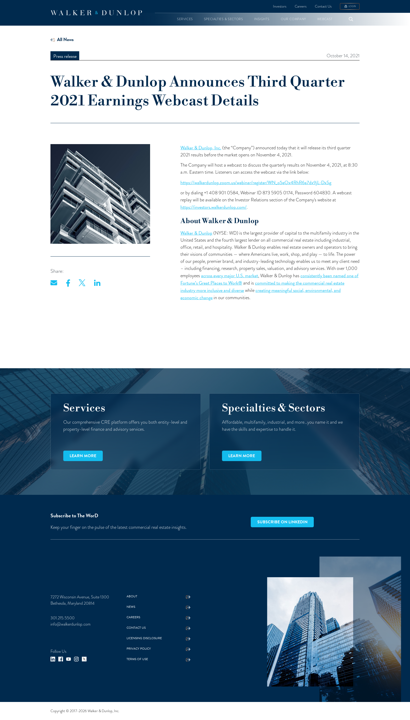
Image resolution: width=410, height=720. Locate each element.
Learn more (83, 456)
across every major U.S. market (229, 275)
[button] (185, 19)
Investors (279, 6)
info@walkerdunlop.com (70, 624)
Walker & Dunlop (196, 232)
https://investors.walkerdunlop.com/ (213, 207)
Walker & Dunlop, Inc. (200, 147)
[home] (96, 12)
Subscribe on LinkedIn (282, 522)
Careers (300, 6)
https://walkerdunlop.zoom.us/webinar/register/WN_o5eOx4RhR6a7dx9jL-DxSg (255, 182)
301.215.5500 (62, 618)
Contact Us (323, 6)
